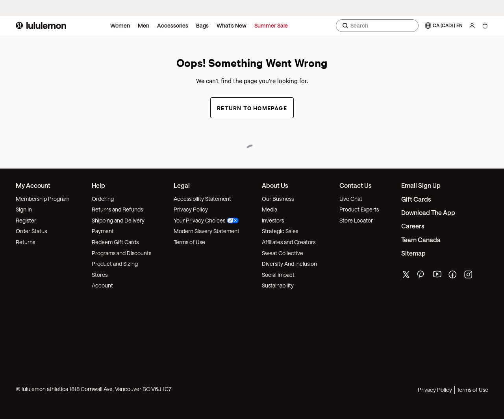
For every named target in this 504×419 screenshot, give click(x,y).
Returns (25, 242)
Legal (182, 185)
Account (102, 285)
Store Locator (356, 220)
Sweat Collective (282, 253)
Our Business (278, 198)
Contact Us (355, 185)
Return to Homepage (252, 108)
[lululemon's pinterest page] (421, 276)
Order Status (31, 231)
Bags (202, 25)
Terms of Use (189, 242)
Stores (99, 274)
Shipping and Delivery (118, 220)
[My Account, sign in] (472, 25)
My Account (33, 185)
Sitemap (413, 253)
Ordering (103, 198)
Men (143, 25)
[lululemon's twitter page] (406, 275)
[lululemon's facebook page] (453, 276)
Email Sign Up (421, 185)
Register (26, 220)
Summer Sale (271, 25)
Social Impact (278, 274)
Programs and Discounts (121, 253)
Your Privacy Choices (206, 220)
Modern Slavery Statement (206, 231)
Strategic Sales (280, 231)
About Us (275, 185)
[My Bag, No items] (484, 25)
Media (269, 209)
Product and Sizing (115, 263)
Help (98, 185)
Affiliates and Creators (288, 242)
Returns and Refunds (117, 209)
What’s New (231, 25)
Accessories (172, 25)
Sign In (24, 209)
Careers (412, 226)
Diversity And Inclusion (289, 263)
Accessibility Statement (202, 198)
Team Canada (421, 239)
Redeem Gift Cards (115, 242)
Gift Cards (416, 199)
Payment (103, 231)
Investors (273, 220)
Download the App (428, 212)
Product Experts (359, 209)
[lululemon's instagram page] (469, 276)
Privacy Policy (191, 209)
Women (120, 25)
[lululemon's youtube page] (437, 276)
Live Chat (350, 198)
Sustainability (278, 285)
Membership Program (42, 198)
